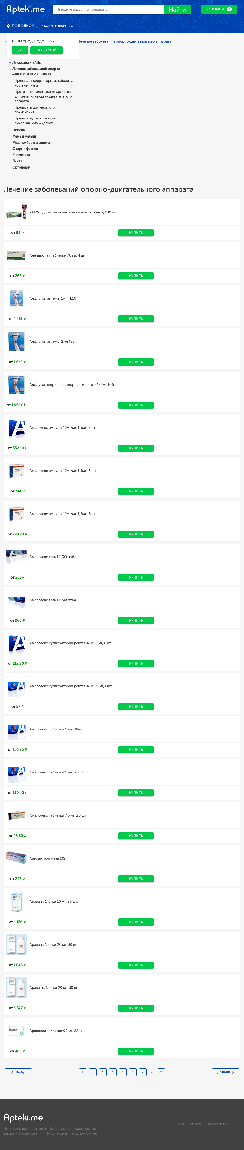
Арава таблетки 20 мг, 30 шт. (54, 944)
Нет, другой (46, 50)
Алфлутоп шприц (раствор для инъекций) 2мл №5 (72, 384)
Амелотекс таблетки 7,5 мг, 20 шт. (58, 815)
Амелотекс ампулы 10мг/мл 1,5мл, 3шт (62, 428)
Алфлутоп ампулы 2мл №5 (52, 341)
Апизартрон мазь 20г (48, 858)
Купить (136, 233)
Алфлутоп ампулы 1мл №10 (53, 298)
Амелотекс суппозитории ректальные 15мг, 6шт (70, 643)
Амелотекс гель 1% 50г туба (53, 600)
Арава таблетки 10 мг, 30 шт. (54, 901)
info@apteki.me (217, 1124)
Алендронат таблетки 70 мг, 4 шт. (58, 255)
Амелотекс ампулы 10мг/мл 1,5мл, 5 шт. (63, 471)
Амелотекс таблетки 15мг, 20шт (56, 772)
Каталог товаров (55, 26)
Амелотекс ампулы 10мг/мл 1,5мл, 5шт (62, 514)
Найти (177, 9)
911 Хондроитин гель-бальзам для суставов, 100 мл (73, 212)
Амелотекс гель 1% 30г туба (53, 557)
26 (161, 1072)
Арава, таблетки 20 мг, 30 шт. (54, 988)
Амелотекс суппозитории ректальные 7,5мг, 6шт (71, 686)
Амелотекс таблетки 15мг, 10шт (56, 729)
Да (20, 50)
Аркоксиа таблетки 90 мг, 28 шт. (57, 1031)
